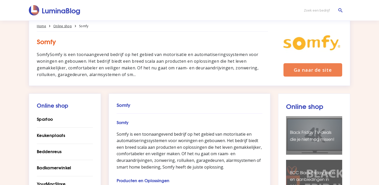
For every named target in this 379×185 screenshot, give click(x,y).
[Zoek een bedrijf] (322, 10)
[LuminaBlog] (55, 10)
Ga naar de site (313, 70)
